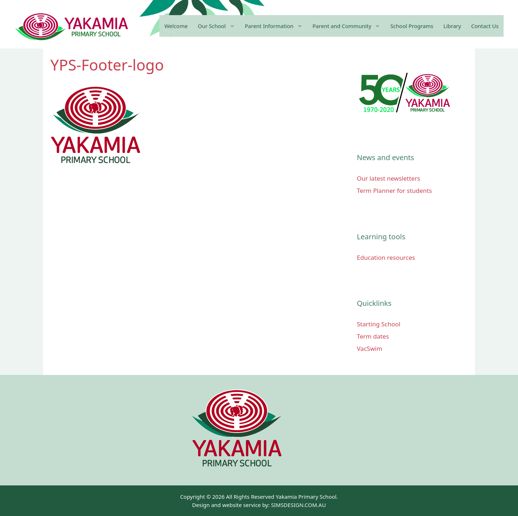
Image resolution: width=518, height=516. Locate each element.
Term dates (373, 336)
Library (452, 26)
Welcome (176, 26)
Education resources (386, 257)
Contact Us (485, 26)
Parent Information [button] (276, 26)
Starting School (378, 324)
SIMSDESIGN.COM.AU (298, 504)
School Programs (411, 26)
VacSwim (369, 348)
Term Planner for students (394, 190)
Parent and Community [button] (349, 26)
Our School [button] (219, 26)
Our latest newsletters (388, 178)
